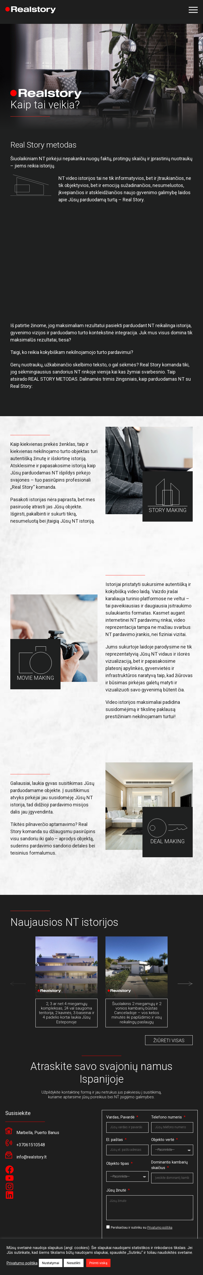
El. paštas (115, 1139)
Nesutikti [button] (73, 1263)
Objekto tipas (118, 1163)
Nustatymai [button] (50, 1263)
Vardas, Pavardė (121, 1117)
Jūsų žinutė (116, 1190)
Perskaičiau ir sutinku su (141, 1227)
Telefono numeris (167, 1117)
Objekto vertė (163, 1139)
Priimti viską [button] (98, 1263)
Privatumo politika (159, 1227)
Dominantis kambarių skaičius (169, 1165)
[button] (193, 9)
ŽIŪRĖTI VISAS (168, 1040)
